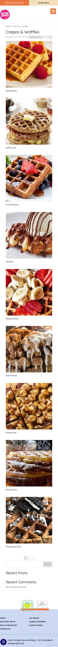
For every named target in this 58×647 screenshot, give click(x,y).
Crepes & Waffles (37, 621)
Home (8, 26)
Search (47, 564)
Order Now (43, 2)
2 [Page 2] (28, 558)
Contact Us (5, 629)
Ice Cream (34, 618)
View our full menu (14, 2)
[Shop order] (40, 37)
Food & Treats (35, 625)
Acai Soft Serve (7, 621)
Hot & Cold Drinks (8, 625)
